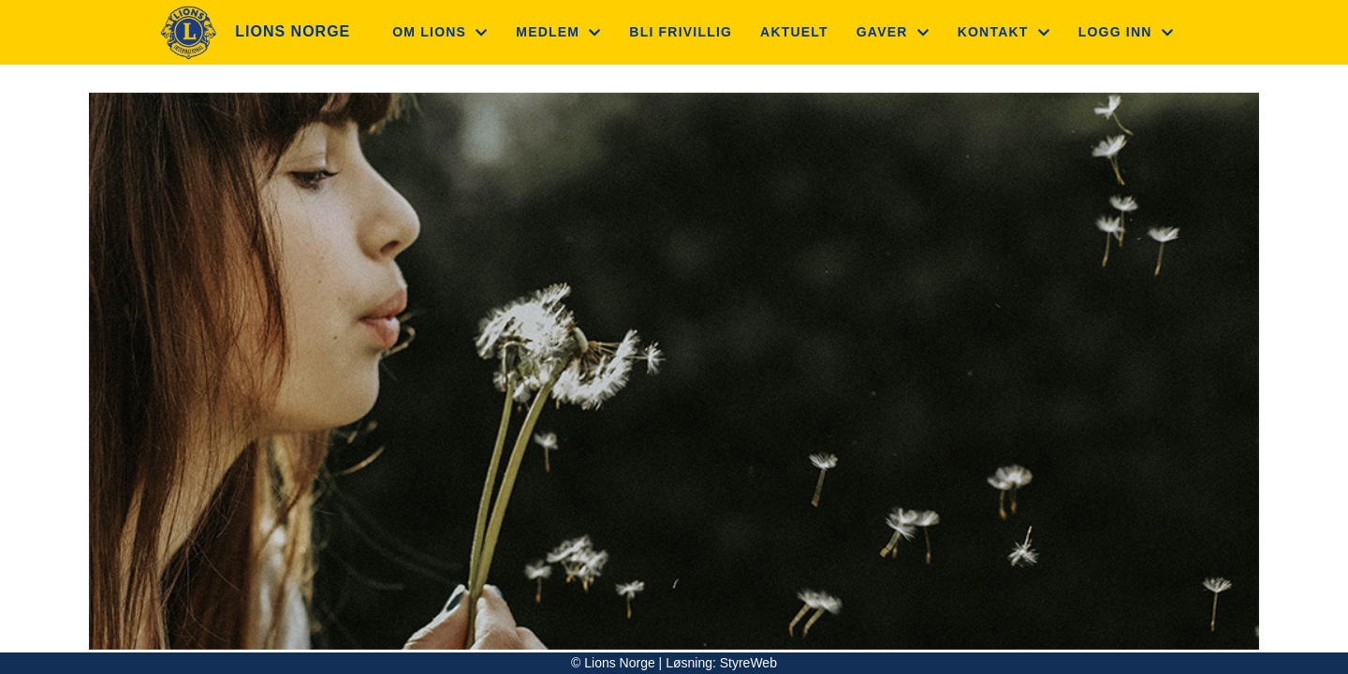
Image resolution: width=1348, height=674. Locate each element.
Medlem (558, 31)
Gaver (893, 31)
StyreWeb (748, 662)
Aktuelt (794, 31)
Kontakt (1004, 31)
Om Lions (440, 31)
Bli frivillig (680, 31)
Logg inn (1126, 31)
